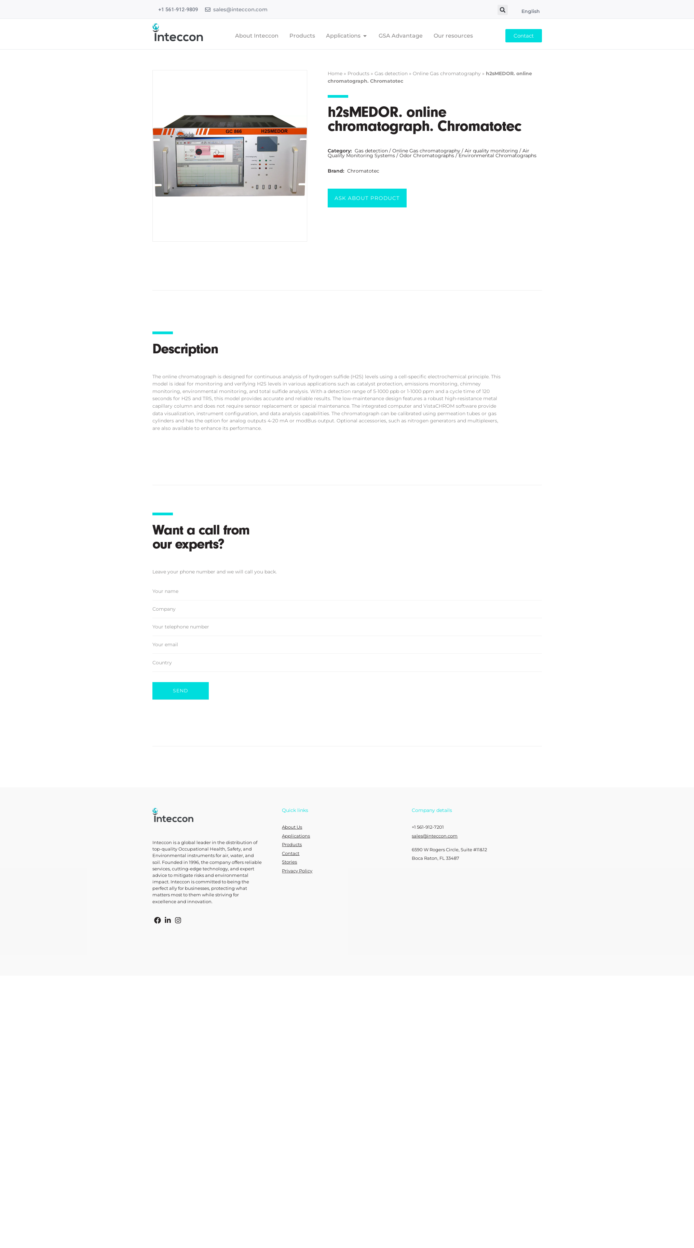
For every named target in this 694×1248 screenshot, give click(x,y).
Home (335, 73)
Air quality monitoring (491, 151)
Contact (290, 852)
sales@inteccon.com (240, 9)
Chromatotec (363, 171)
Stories (289, 861)
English (530, 11)
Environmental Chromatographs (497, 155)
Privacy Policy (297, 870)
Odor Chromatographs (426, 155)
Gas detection (391, 73)
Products (358, 73)
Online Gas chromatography (447, 73)
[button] (503, 10)
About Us (292, 826)
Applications (296, 835)
